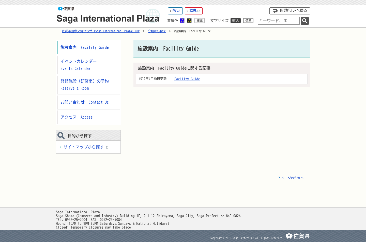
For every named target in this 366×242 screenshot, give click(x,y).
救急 (194, 10)
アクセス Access (76, 117)
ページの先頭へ (292, 177)
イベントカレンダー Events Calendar (80, 65)
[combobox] (278, 20)
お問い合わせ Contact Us (84, 102)
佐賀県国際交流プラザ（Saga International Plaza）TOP (101, 30)
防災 (176, 10)
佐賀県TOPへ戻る (293, 10)
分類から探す (157, 30)
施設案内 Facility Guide (84, 47)
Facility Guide (187, 79)
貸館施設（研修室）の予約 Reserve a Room (85, 84)
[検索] (305, 21)
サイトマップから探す (86, 147)
